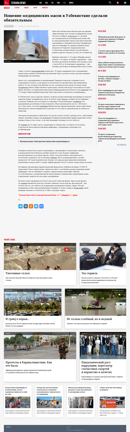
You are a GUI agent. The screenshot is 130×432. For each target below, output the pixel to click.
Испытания (78, 188)
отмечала (46, 118)
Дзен (75, 195)
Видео (26, 8)
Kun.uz (65, 99)
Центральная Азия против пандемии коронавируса (44, 141)
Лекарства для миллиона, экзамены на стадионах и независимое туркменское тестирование (48, 391)
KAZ (40, 3)
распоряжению (38, 71)
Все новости (121, 145)
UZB (64, 3)
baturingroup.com (78, 430)
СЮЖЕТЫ (45, 8)
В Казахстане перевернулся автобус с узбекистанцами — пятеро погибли (109, 78)
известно (85, 90)
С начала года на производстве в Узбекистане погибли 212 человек (111, 52)
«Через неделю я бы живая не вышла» (111, 389)
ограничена (23, 87)
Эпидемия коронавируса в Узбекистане (28, 26)
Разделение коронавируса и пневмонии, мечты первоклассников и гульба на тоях (16, 391)
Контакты (8, 426)
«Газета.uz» (72, 36)
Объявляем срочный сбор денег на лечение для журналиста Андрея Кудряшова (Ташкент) (111, 39)
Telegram (65, 195)
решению (44, 106)
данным (24, 125)
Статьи (17, 8)
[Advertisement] (65, 225)
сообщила (77, 101)
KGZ (46, 3)
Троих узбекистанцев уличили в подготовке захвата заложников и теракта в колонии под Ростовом (111, 64)
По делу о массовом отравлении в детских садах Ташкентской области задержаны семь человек (111, 106)
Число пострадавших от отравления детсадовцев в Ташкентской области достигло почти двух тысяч (110, 121)
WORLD (71, 3)
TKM (58, 3)
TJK (52, 3)
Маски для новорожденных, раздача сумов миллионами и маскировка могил (80, 390)
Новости (7, 8)
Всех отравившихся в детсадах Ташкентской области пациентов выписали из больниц (111, 92)
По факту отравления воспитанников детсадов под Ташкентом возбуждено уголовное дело (112, 137)
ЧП (15, 26)
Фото (35, 8)
